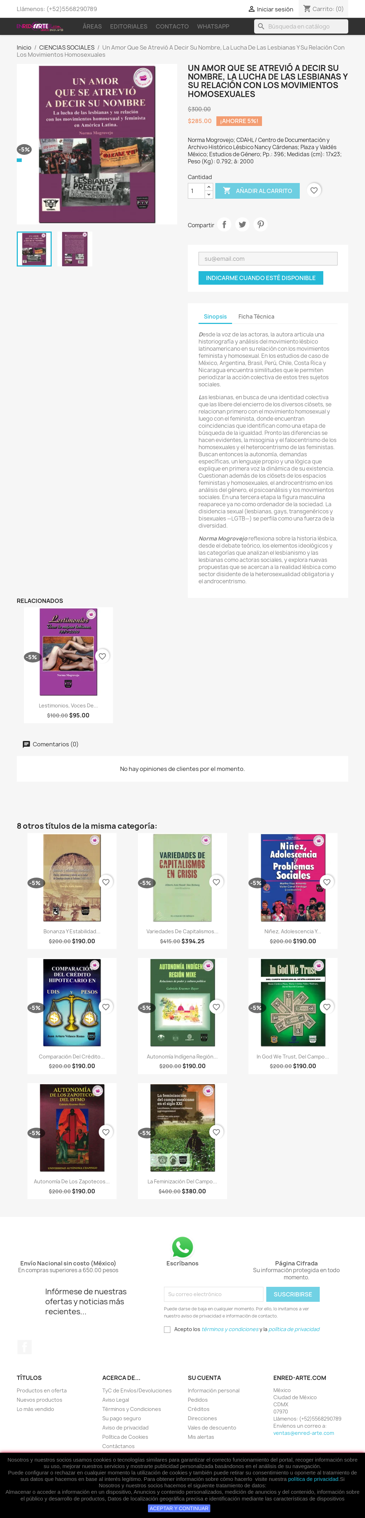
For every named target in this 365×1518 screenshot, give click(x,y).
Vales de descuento (212, 1427)
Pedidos (198, 1399)
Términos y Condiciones (131, 1409)
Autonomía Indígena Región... (182, 1056)
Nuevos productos (39, 1399)
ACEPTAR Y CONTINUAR (179, 1508)
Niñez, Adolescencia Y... (292, 931)
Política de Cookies (125, 1436)
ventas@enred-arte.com (303, 1433)
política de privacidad (313, 1479)
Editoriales (129, 26)
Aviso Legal (115, 1399)
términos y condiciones (229, 1329)
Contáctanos (118, 1446)
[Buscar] (301, 26)
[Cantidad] (196, 191)
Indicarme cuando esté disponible (261, 278)
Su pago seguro (121, 1418)
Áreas (92, 26)
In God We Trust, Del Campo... (293, 1056)
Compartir (224, 224)
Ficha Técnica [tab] (256, 316)
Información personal (214, 1390)
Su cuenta (204, 1378)
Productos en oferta (42, 1390)
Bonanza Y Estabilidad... (72, 931)
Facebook (24, 1347)
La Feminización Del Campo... (182, 1181)
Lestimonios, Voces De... (68, 705)
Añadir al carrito (257, 191)
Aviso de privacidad (125, 1427)
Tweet (242, 224)
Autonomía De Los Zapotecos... (72, 1181)
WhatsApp (213, 26)
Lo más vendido (35, 1409)
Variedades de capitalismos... (182, 931)
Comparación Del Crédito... (72, 1056)
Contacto (172, 26)
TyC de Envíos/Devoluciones (137, 1390)
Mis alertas (201, 1436)
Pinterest (260, 224)
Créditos (199, 1409)
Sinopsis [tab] (215, 316)
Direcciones (202, 1418)
